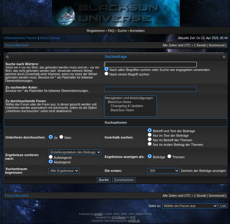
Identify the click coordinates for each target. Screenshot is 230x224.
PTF (132, 217)
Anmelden (137, 30)
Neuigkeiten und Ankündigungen (130, 98)
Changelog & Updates (130, 106)
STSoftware (118, 217)
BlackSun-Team (130, 110)
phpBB (98, 214)
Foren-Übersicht (16, 45)
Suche (122, 30)
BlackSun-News (130, 102)
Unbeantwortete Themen (20, 38)
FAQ (111, 30)
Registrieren (96, 30)
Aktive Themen (50, 38)
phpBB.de (134, 220)
